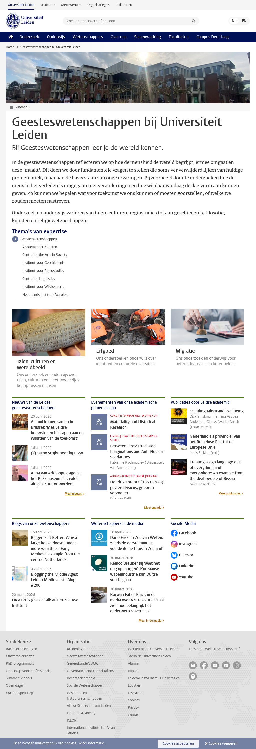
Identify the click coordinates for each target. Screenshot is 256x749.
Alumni (133, 663)
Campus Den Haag (212, 36)
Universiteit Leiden (21, 5)
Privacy (133, 707)
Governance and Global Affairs (90, 671)
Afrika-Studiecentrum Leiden (89, 705)
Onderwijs (56, 36)
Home (10, 47)
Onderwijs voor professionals (28, 671)
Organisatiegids (99, 5)
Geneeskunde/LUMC (82, 663)
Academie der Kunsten (39, 247)
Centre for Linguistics (38, 278)
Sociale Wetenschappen (85, 685)
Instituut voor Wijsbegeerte (43, 286)
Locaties (134, 685)
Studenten (47, 5)
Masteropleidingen (20, 656)
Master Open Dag (19, 693)
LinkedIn (182, 566)
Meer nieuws (73, 494)
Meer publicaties (229, 493)
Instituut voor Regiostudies (43, 270)
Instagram (184, 544)
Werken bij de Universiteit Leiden (153, 649)
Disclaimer (136, 693)
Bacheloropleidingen (21, 649)
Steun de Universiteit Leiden (149, 656)
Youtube (182, 577)
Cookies (134, 700)
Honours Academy (81, 713)
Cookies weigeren (223, 743)
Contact (134, 715)
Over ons (118, 36)
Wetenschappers (88, 36)
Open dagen (15, 685)
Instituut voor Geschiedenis (43, 262)
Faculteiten (179, 36)
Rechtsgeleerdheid (81, 678)
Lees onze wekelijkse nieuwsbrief (214, 649)
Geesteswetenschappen (38, 239)
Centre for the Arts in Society (44, 254)
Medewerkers (71, 5)
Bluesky (182, 555)
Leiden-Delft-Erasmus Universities (154, 678)
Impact (133, 671)
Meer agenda (153, 508)
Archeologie (76, 649)
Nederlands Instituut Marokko (45, 294)
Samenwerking (147, 36)
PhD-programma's (20, 663)
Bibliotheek (124, 5)
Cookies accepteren (178, 743)
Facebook (183, 533)
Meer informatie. (92, 743)
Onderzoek (29, 36)
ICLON (72, 720)
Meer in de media (150, 621)
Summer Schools (19, 678)
